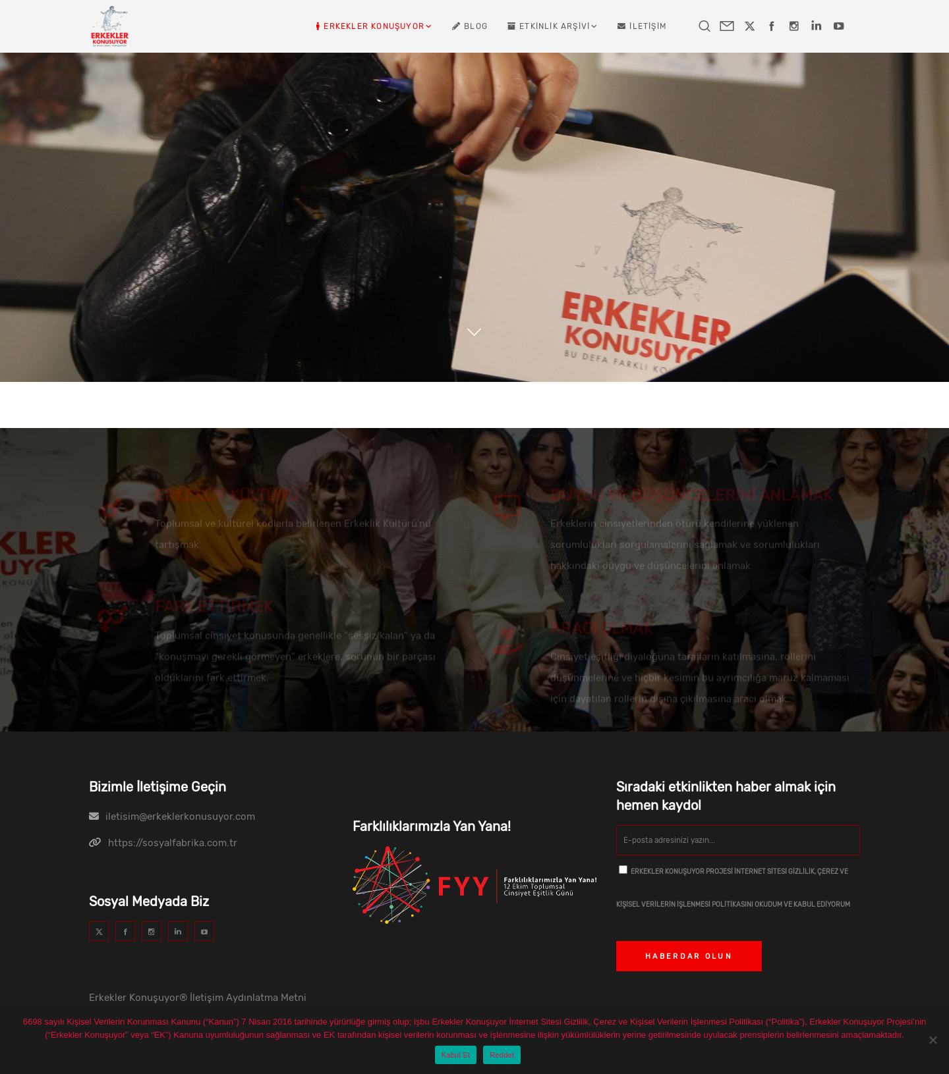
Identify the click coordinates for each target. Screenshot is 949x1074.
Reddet (502, 1055)
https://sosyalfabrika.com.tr (172, 843)
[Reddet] (932, 1039)
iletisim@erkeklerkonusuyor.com (180, 816)
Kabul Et (456, 1055)
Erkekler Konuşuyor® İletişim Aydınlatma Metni (197, 998)
